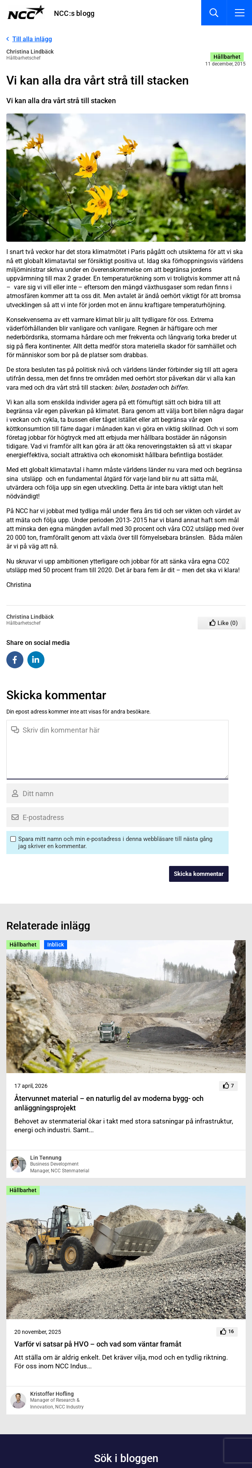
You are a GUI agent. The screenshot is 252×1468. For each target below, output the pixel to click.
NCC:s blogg (74, 13)
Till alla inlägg (32, 39)
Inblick (55, 944)
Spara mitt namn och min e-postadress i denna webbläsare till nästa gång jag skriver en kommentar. (115, 842)
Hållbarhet (227, 57)
